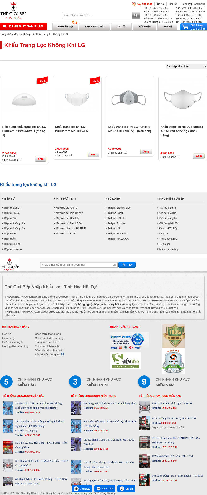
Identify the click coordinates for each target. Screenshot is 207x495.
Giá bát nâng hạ (168, 218)
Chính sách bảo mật (47, 346)
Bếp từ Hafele (12, 213)
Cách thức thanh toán (48, 333)
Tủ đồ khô (165, 244)
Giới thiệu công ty (12, 342)
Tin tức (160, 3)
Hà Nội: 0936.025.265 (156, 15)
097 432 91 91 (169, 480)
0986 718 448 (169, 460)
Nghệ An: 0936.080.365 (189, 8)
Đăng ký (186, 3)
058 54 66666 (32, 469)
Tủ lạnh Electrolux (118, 233)
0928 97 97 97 (169, 447)
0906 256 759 (168, 422)
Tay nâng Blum (167, 207)
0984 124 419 (100, 448)
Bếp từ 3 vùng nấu (14, 223)
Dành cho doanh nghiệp (49, 350)
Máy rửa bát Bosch (66, 233)
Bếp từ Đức (10, 233)
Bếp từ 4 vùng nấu (14, 228)
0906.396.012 (169, 407)
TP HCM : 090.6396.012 (189, 22)
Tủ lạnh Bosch (116, 213)
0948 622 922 (32, 412)
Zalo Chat (104, 488)
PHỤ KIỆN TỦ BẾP (171, 198)
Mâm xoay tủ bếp (169, 249)
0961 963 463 (100, 430)
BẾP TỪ (9, 198)
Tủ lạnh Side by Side (119, 207)
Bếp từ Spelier (12, 244)
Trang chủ (5, 34)
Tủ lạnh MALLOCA (118, 238)
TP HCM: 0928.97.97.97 (189, 18)
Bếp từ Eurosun (13, 249)
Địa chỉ (127, 488)
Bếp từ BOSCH (12, 207)
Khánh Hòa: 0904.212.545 (190, 11)
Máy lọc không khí (24, 34)
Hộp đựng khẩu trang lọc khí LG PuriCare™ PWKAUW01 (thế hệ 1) (24, 131)
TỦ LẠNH (114, 198)
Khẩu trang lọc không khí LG (52, 34)
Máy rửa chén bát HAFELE (71, 228)
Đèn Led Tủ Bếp (168, 228)
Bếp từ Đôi (10, 218)
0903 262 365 (32, 435)
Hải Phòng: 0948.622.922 (158, 18)
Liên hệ (173, 3)
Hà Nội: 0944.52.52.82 (156, 11)
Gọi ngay (82, 488)
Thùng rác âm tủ (168, 238)
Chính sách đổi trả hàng (49, 338)
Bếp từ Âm (10, 238)
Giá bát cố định (167, 213)
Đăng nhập (199, 3)
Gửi (127, 264)
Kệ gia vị (164, 233)
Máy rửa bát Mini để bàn (69, 213)
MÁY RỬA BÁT (66, 198)
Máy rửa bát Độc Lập (67, 218)
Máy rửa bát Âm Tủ (66, 207)
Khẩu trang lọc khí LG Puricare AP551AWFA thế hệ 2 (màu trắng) (182, 131)
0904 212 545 (100, 471)
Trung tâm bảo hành (47, 342)
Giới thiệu (144, 26)
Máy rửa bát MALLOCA (69, 223)
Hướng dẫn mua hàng (15, 346)
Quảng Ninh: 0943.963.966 (159, 22)
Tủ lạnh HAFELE (117, 218)
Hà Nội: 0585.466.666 (156, 8)
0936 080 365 (100, 407)
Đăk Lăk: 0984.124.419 (188, 15)
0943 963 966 (32, 451)
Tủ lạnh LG (114, 228)
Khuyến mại (65, 26)
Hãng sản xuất (94, 26)
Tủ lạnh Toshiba (116, 223)
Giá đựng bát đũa (169, 223)
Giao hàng (8, 338)
